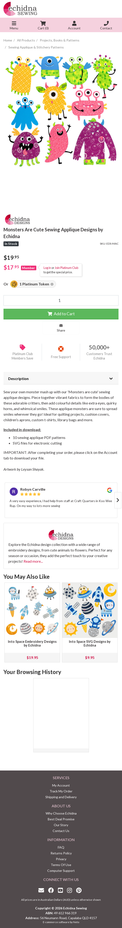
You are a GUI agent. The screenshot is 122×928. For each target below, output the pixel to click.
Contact (106, 26)
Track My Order (61, 791)
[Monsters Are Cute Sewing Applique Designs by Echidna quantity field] (61, 300)
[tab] (61, 378)
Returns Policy (61, 853)
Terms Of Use (61, 865)
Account (74, 26)
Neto (76, 922)
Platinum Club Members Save (22, 356)
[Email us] (42, 890)
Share (61, 328)
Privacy (61, 859)
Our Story (61, 825)
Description (18, 378)
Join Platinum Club (66, 268)
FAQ (61, 847)
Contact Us (61, 831)
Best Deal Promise (61, 819)
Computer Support (61, 871)
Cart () (43, 26)
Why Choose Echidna (61, 813)
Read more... (33, 561)
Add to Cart (61, 313)
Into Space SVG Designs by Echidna (90, 643)
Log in (47, 268)
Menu (14, 26)
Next (117, 500)
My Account (61, 785)
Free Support (61, 357)
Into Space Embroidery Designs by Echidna (32, 643)
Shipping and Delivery (61, 797)
